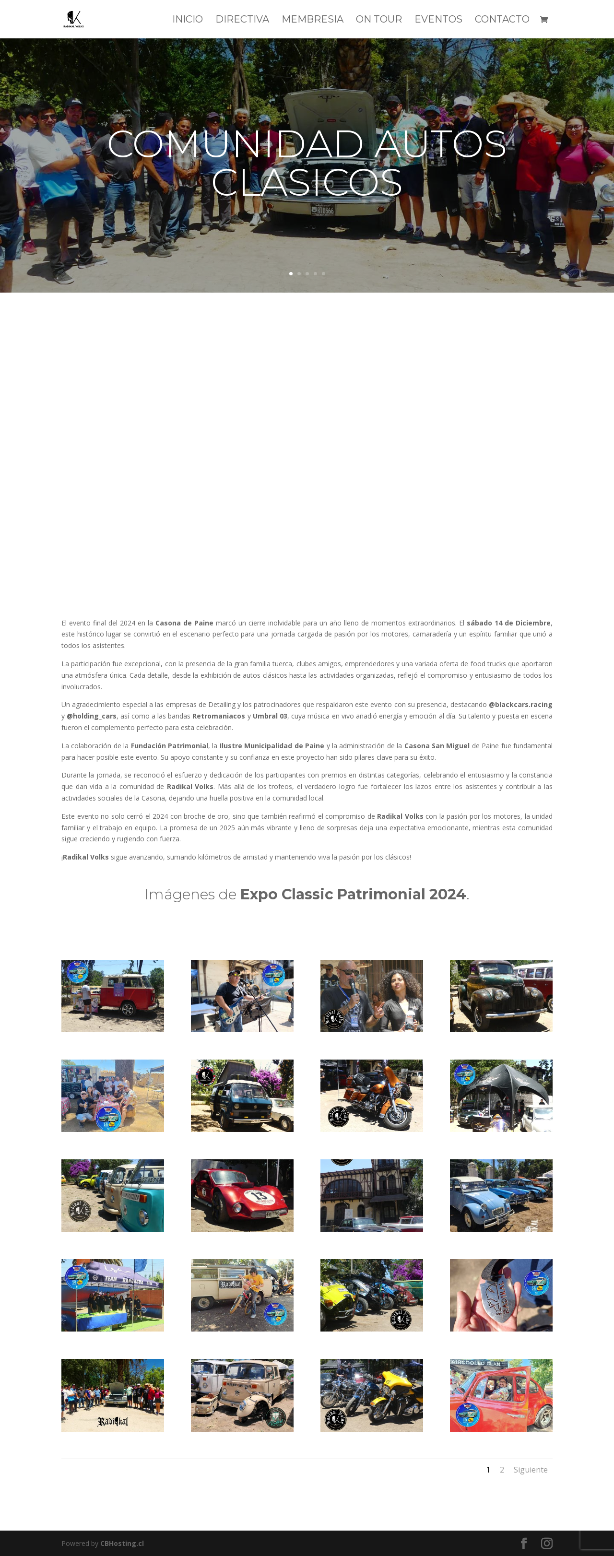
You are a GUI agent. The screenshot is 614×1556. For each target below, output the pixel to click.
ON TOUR (379, 20)
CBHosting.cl (122, 1543)
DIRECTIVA (242, 20)
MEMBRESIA (312, 20)
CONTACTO (502, 20)
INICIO (187, 20)
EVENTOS (438, 20)
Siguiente (531, 1469)
